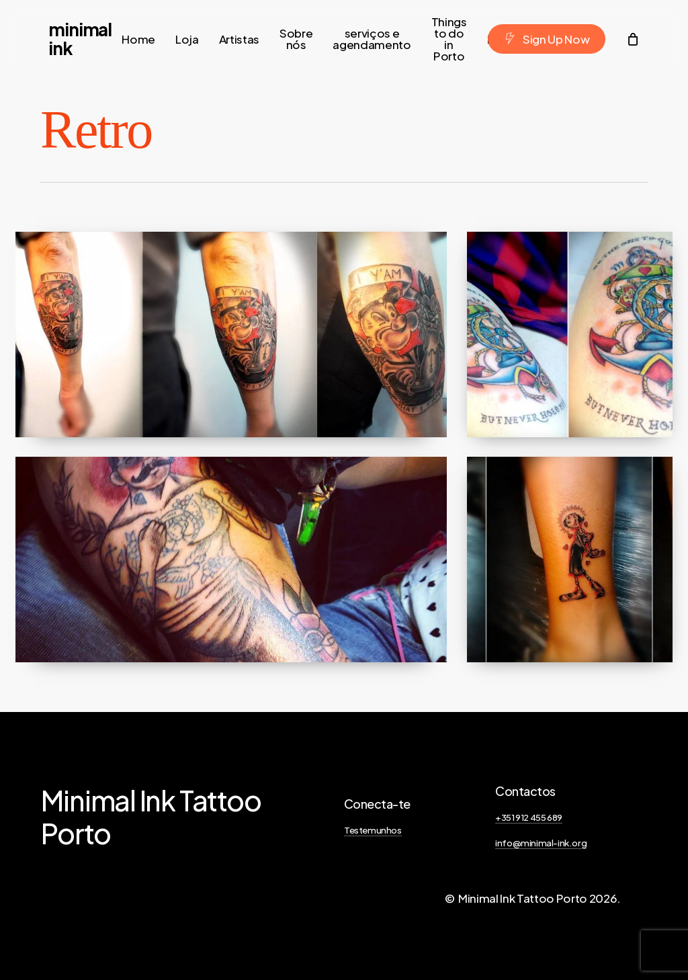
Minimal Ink (80, 39)
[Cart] (632, 39)
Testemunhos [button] (373, 830)
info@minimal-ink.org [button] (541, 842)
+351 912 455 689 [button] (528, 817)
